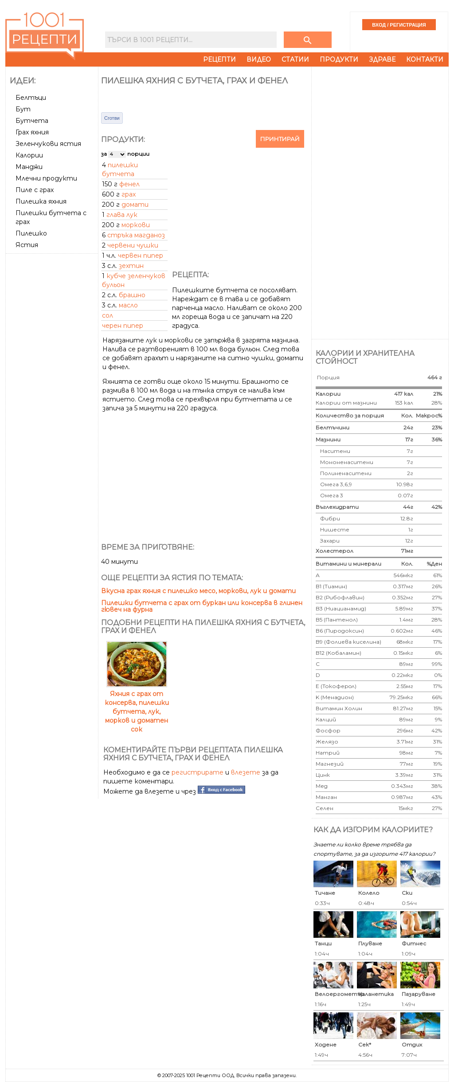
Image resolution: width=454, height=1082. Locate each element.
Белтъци (31, 98)
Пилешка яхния (41, 201)
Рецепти (219, 59)
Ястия (27, 245)
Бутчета (32, 121)
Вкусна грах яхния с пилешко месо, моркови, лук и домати (198, 591)
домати (135, 205)
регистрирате (197, 772)
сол (107, 315)
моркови (135, 225)
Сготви (112, 118)
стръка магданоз (136, 235)
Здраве (382, 59)
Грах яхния (32, 132)
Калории (29, 155)
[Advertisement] (52, 390)
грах (128, 194)
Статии (295, 59)
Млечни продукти (46, 178)
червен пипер (140, 256)
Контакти (424, 59)
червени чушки (132, 245)
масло (128, 305)
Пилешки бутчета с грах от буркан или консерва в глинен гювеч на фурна (201, 606)
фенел (129, 184)
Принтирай (280, 138)
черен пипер (122, 326)
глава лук (121, 215)
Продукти (339, 59)
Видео (259, 59)
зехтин (131, 266)
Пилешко (31, 233)
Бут (23, 109)
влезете (245, 772)
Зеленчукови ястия (48, 144)
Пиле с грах (35, 190)
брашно (132, 295)
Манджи (29, 167)
